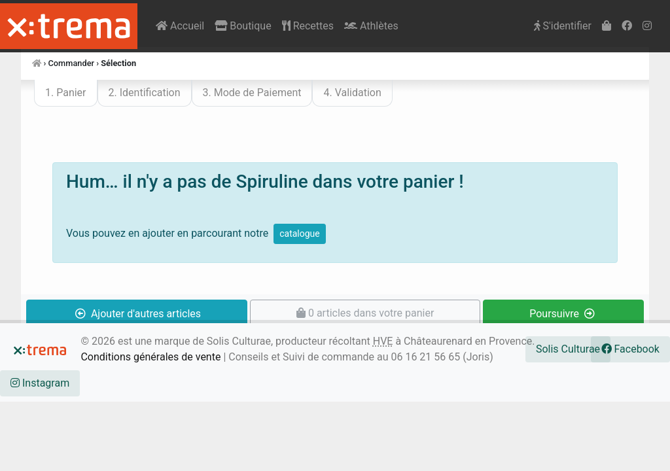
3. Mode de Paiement (252, 92)
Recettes (308, 26)
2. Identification (145, 92)
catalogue (299, 233)
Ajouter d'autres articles (138, 313)
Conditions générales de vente (150, 357)
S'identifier (562, 26)
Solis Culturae (568, 349)
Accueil (180, 26)
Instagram (39, 383)
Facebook (630, 349)
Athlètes (371, 26)
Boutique (243, 26)
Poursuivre (562, 313)
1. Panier (65, 92)
